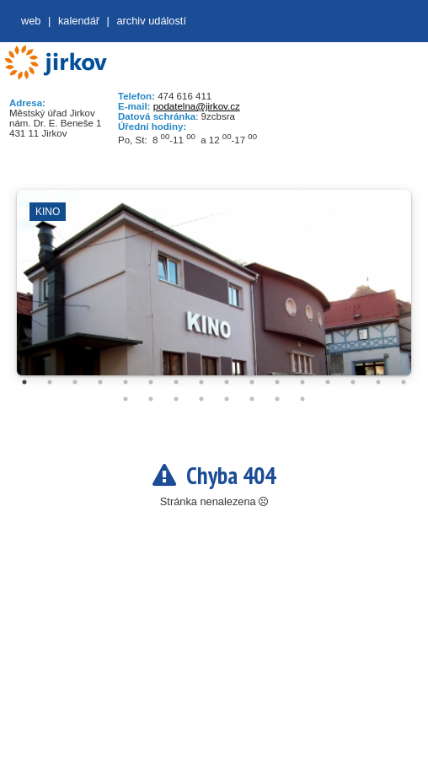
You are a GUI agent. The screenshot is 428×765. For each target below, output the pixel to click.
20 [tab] (201, 399)
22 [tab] (251, 399)
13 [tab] (327, 382)
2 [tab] (49, 382)
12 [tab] (302, 382)
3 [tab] (75, 382)
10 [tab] (251, 382)
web (30, 20)
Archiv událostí (151, 20)
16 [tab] (403, 382)
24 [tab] (302, 399)
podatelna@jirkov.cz (196, 106)
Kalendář (78, 20)
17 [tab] (125, 399)
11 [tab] (277, 382)
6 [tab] (150, 382)
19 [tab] (176, 399)
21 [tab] (226, 399)
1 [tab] (24, 382)
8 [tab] (201, 382)
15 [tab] (378, 382)
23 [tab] (277, 399)
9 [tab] (226, 382)
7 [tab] (176, 382)
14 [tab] (353, 382)
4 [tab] (100, 382)
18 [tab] (150, 399)
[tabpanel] (214, 291)
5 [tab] (125, 382)
